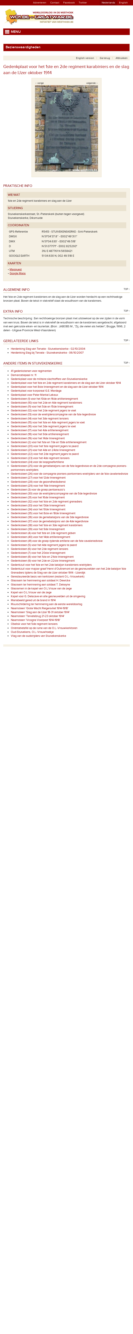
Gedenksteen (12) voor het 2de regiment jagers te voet (43, 410)
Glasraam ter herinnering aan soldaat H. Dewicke (40, 580)
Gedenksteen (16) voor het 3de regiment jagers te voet (43, 426)
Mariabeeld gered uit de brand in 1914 (33, 600)
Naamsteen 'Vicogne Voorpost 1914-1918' (35, 620)
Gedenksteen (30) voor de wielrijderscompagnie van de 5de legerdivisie (54, 493)
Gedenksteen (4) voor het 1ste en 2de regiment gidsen (43, 533)
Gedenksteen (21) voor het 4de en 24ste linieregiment (43, 450)
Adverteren (39, 2)
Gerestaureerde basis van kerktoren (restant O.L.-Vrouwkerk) (47, 576)
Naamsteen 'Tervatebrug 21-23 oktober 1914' (38, 616)
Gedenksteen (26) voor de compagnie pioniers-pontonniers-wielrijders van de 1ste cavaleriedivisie (69, 474)
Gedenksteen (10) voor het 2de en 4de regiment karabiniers (46, 402)
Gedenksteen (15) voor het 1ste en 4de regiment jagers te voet (48, 422)
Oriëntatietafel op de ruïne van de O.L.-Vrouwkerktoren (44, 628)
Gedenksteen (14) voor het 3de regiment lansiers (40, 418)
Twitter (83, 2)
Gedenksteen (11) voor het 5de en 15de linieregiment (42, 406)
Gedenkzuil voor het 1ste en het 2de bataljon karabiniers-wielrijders (51, 565)
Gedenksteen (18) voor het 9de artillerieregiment (40, 434)
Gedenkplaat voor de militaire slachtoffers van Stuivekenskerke (49, 379)
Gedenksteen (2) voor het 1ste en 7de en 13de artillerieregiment (48, 442)
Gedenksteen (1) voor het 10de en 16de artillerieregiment (44, 399)
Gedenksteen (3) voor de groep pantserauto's (38, 489)
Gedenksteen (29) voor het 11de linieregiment (38, 485)
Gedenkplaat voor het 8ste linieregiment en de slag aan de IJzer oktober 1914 (57, 387)
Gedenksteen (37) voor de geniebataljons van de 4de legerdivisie (49, 521)
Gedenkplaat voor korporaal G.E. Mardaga (36, 391)
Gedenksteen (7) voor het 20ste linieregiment (38, 553)
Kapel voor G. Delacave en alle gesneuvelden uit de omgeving (48, 596)
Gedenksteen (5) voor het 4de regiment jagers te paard (44, 545)
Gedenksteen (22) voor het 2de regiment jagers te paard (45, 454)
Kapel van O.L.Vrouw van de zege (31, 592)
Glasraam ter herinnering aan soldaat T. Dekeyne (40, 584)
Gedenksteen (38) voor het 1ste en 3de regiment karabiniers (47, 525)
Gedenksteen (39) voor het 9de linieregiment (38, 529)
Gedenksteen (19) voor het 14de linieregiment (38, 438)
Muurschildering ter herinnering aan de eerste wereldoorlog (46, 604)
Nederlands (108, 2)
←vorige (39, 83)
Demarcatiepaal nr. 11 (23, 375)
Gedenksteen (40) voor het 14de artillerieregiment (40, 537)
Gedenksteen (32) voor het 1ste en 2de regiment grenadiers (46, 501)
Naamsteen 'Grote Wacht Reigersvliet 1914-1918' (39, 608)
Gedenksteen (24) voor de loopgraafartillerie (37, 462)
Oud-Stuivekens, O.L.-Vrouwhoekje (32, 632)
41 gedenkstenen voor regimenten (31, 371)
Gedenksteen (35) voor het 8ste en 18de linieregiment (43, 513)
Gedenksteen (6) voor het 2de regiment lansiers (39, 549)
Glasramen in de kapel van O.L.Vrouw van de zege (41, 588)
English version (85, 58)
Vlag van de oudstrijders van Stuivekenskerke (38, 636)
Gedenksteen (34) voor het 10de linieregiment (38, 509)
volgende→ (92, 83)
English (123, 2)
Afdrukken (122, 58)
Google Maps (18, 273)
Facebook (69, 2)
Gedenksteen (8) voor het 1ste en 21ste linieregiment (42, 557)
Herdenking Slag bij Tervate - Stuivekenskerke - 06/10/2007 (47, 352)
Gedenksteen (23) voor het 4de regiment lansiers (40, 458)
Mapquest (16, 269)
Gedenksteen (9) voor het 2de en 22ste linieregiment (43, 560)
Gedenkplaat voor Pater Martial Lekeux (34, 395)
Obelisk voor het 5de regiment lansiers (34, 624)
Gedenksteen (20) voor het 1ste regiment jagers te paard (44, 446)
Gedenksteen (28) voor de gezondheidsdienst (38, 482)
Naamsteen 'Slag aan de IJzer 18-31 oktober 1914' (40, 612)
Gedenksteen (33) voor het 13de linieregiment (38, 505)
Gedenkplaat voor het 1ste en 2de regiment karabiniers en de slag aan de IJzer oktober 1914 (66, 383)
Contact (54, 2)
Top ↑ (127, 289)
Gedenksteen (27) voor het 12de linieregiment (38, 477)
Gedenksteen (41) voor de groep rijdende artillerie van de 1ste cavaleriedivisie (57, 541)
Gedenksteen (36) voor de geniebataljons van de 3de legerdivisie (50, 517)
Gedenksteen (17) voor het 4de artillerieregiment (39, 430)
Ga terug (105, 58)
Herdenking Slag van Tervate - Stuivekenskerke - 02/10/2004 (48, 349)
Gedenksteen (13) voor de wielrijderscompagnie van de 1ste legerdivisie (53, 414)
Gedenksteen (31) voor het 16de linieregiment (38, 497)
